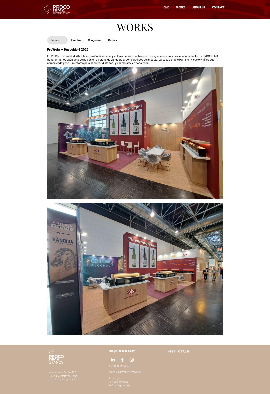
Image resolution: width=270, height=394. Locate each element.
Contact (218, 7)
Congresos (94, 40)
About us (198, 7)
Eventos (76, 40)
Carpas (112, 40)
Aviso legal (114, 378)
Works (180, 7)
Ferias (55, 40)
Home (165, 7)
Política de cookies (118, 381)
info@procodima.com (122, 350)
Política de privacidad (120, 385)
